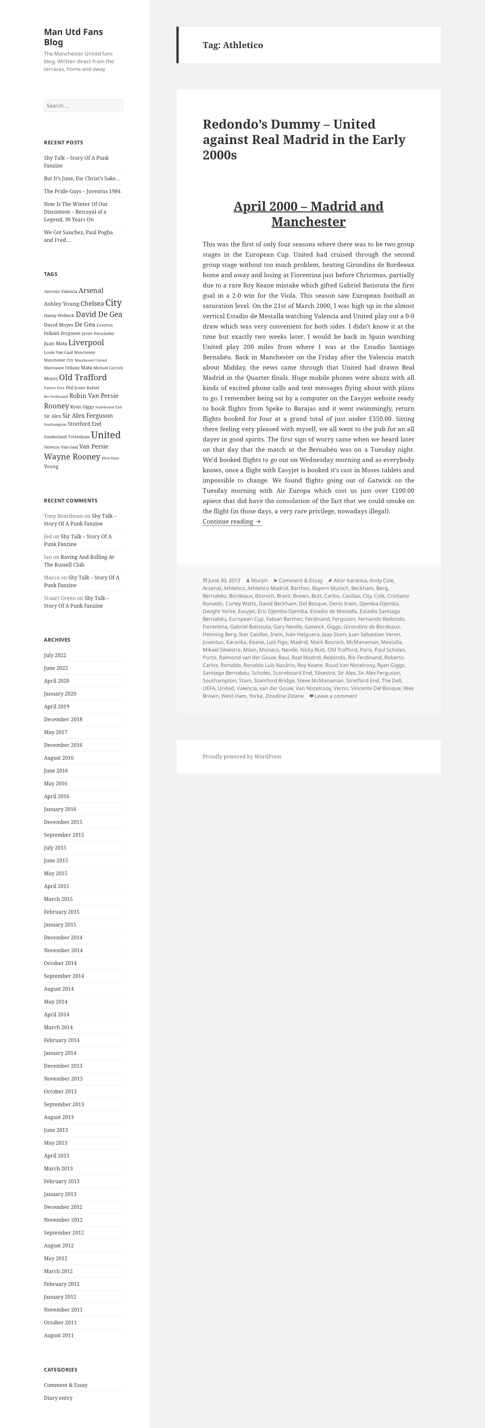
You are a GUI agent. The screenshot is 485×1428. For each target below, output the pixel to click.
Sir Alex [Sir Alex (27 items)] (52, 416)
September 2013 (64, 1104)
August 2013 (59, 1117)
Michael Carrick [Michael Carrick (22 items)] (108, 367)
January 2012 (60, 1296)
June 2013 (56, 1129)
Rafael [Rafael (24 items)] (93, 387)
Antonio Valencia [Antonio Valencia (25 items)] (60, 291)
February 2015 (62, 911)
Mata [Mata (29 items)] (86, 367)
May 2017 (55, 732)
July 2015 (55, 847)
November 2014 (63, 950)
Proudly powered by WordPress (242, 756)
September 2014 (64, 975)
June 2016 (56, 770)
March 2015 (58, 898)
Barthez (300, 588)
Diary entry (58, 1397)
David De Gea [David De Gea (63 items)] (99, 314)
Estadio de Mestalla (333, 611)
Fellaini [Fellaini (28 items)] (51, 333)
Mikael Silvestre (222, 649)
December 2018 (63, 719)
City (367, 595)
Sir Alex (346, 672)
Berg (382, 588)
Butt (316, 595)
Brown (301, 595)
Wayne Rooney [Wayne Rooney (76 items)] (72, 456)
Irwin (276, 634)
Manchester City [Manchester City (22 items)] (58, 360)
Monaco (269, 649)
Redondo (334, 657)
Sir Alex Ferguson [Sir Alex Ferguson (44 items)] (87, 415)
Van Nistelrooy (313, 688)
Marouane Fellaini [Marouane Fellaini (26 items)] (62, 368)
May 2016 (55, 783)
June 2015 (56, 860)
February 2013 (62, 1181)
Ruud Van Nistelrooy (350, 665)
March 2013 (58, 1168)
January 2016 (60, 809)
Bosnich (264, 595)
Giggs (334, 626)
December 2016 (63, 744)
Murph (259, 580)
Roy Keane (310, 665)
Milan (250, 649)
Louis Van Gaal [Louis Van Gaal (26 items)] (58, 352)
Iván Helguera (302, 634)
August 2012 (59, 1245)
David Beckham (277, 603)
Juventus (213, 642)
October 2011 (60, 1322)
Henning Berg (219, 634)
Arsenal (212, 588)
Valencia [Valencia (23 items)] (52, 447)
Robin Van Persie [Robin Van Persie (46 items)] (93, 395)
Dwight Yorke (219, 611)
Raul (283, 657)
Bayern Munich (330, 588)
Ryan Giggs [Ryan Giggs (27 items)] (82, 407)
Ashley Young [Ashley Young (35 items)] (61, 303)
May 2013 (55, 1142)
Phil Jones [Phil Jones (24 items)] (75, 387)
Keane (256, 642)
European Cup (246, 618)
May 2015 (55, 873)
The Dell (391, 680)
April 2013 (56, 1155)
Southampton (219, 680)
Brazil (283, 595)
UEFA (209, 688)
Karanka (236, 642)
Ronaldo (231, 665)
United (226, 688)
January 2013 (60, 1194)
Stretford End (362, 680)
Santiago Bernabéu (226, 672)
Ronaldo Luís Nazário (269, 665)
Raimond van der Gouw (247, 657)
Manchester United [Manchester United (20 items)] (91, 360)
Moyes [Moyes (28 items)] (51, 378)
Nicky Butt (312, 649)
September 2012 (64, 1232)
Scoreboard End (292, 672)
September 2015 (64, 834)
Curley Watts (240, 603)
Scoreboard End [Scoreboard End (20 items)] (108, 407)
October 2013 (60, 1091)
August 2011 (59, 1335)
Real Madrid (306, 657)
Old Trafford (342, 649)
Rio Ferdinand (365, 657)
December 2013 (63, 1065)
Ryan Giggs (390, 665)
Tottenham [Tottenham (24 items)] (79, 437)
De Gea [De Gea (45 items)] (85, 324)
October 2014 (60, 963)
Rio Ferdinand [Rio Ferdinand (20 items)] (56, 396)
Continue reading (232, 521)
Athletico (234, 588)
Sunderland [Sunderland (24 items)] (55, 437)
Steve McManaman (320, 680)
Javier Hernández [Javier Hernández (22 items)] (98, 333)
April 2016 (56, 796)
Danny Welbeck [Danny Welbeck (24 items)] (59, 315)
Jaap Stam (334, 634)
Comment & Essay (66, 1385)
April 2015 (56, 886)
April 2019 (56, 706)
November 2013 (63, 1078)
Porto (210, 657)
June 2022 (56, 667)
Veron (341, 688)
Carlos (332, 595)
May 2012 (55, 1258)
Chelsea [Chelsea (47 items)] (92, 303)
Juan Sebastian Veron (374, 634)
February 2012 (62, 1283)
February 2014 (62, 1040)
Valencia (247, 688)
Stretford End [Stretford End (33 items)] (84, 423)
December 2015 (63, 821)
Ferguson (343, 618)
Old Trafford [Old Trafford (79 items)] (83, 377)
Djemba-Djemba (379, 603)
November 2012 (63, 1219)
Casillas (351, 595)
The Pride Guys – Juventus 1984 (82, 191)
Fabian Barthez (284, 618)
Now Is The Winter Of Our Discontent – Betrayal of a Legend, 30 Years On (76, 212)
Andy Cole (382, 580)
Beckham (362, 588)
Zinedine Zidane (284, 695)
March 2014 (58, 1027)
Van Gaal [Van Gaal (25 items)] (69, 447)
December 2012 (63, 1206)
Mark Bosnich (327, 642)
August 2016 (59, 757)
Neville (290, 649)
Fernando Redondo (381, 618)
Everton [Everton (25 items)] (105, 325)
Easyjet (246, 611)
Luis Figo (277, 642)
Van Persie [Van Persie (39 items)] (93, 446)
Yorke (256, 695)
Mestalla (391, 642)
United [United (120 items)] (106, 434)
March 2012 (58, 1271)
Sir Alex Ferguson (379, 672)
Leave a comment (336, 695)
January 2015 (60, 924)
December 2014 (63, 937)
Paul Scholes (390, 649)
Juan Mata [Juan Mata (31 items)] (55, 343)
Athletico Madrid (268, 588)
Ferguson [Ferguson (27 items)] (71, 333)
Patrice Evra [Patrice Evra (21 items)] (54, 387)
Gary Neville (287, 626)
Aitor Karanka (350, 580)
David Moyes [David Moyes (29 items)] (58, 324)
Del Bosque (313, 603)
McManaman (362, 642)
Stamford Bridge (274, 680)
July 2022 (55, 655)
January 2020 (60, 693)
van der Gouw (276, 688)
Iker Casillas (253, 634)
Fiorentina (215, 626)
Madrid (299, 642)
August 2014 (59, 988)
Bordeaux (240, 595)
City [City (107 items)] (113, 302)
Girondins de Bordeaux (372, 626)
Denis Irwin (343, 603)
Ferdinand (317, 618)
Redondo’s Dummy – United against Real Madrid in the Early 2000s (304, 139)
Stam (245, 680)
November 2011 (63, 1309)
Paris (366, 649)
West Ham (233, 695)
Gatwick (314, 626)
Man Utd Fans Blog (73, 37)
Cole (379, 595)
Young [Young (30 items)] (51, 466)
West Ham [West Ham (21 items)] (110, 458)
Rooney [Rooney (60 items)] (56, 406)
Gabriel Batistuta (250, 626)
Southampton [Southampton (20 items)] (55, 424)
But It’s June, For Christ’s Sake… (82, 178)
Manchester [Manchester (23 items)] (85, 352)
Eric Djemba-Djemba (282, 611)
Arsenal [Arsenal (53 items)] (91, 290)
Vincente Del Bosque (376, 688)
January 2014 (60, 1052)
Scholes (261, 672)
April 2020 (56, 680)
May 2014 (55, 1001)
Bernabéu (214, 595)
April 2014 (56, 1014)
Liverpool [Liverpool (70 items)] (86, 342)
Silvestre (325, 672)
